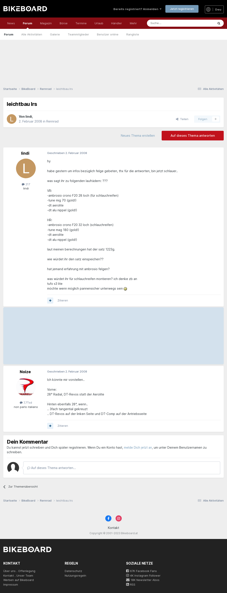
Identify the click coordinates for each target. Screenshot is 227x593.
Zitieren (62, 300)
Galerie (55, 34)
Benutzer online (107, 34)
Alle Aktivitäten (31, 34)
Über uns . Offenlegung (19, 571)
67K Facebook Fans (141, 571)
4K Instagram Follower (143, 575)
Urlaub (99, 23)
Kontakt (113, 528)
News (11, 23)
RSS (130, 584)
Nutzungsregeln (75, 575)
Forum (27, 25)
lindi (28, 116)
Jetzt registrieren (182, 8)
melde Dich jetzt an (138, 447)
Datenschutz (73, 571)
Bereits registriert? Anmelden (137, 9)
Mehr (133, 23)
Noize (25, 371)
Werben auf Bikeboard (18, 580)
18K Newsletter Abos (142, 580)
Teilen (182, 119)
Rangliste (132, 34)
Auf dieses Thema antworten (193, 135)
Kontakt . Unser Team (18, 575)
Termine (81, 23)
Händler (116, 23)
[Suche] (171, 23)
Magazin (46, 23)
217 (26, 184)
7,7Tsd (26, 402)
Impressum (10, 584)
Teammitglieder (78, 34)
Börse (64, 23)
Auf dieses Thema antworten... (51, 468)
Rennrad (52, 121)
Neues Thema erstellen (138, 135)
